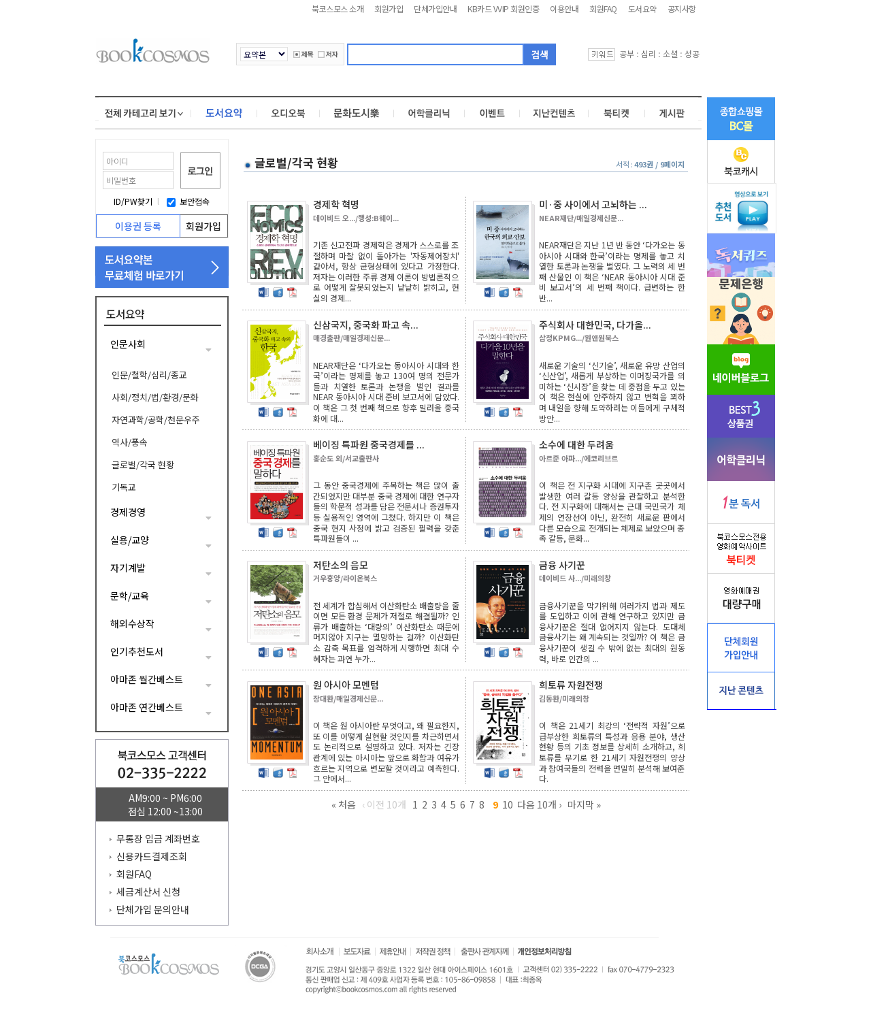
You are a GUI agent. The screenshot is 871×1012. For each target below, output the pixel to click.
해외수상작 (132, 623)
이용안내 (564, 8)
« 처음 (343, 804)
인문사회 (128, 343)
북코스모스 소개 (337, 8)
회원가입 (388, 8)
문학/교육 (129, 595)
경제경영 (128, 512)
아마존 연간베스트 (146, 707)
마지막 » (584, 804)
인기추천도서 (136, 651)
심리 (648, 53)
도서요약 (642, 8)
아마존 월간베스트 (146, 679)
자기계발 (128, 567)
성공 (692, 53)
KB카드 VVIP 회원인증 (503, 8)
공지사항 (682, 8)
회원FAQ (603, 8)
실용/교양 (129, 539)
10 (507, 804)
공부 (626, 53)
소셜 (670, 53)
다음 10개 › (539, 804)
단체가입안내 (435, 8)
